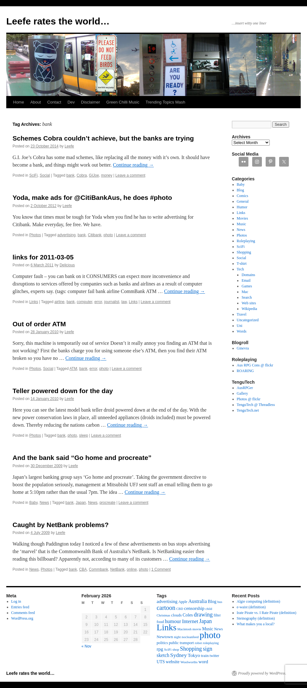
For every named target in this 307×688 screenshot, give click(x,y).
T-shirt (242, 263)
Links (33, 302)
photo (108, 235)
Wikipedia (249, 309)
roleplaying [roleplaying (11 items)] (211, 643)
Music (241, 224)
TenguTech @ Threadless (256, 405)
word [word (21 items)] (203, 661)
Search (247, 297)
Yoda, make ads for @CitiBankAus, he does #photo (92, 197)
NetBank (117, 569)
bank (70, 175)
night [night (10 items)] (177, 637)
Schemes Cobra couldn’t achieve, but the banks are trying (103, 138)
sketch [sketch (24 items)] (163, 655)
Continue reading (133, 165)
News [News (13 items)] (218, 629)
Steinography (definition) (256, 618)
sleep (83, 435)
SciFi (33, 175)
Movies (242, 218)
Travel (242, 314)
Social (45, 175)
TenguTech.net (248, 410)
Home (18, 102)
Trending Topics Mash (165, 102)
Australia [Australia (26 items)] (197, 601)
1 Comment (161, 569)
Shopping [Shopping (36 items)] (191, 649)
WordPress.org (22, 618)
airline (60, 302)
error (98, 302)
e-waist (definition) (251, 607)
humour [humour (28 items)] (173, 621)
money (106, 175)
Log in (16, 601)
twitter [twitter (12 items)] (214, 656)
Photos (35, 235)
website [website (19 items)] (173, 661)
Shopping (244, 252)
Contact (54, 102)
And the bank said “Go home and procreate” (82, 457)
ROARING (245, 371)
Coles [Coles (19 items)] (188, 614)
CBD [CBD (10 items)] (179, 609)
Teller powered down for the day (63, 390)
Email (246, 280)
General (243, 201)
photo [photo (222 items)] (210, 635)
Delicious (67, 265)
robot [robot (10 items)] (198, 643)
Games (247, 286)
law (124, 302)
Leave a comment (130, 175)
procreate (108, 502)
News (44, 502)
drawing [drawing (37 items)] (203, 614)
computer (84, 302)
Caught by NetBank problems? (61, 524)
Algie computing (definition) (258, 601)
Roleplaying (246, 241)
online (132, 569)
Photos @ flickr (249, 399)
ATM (73, 368)
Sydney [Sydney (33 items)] (178, 655)
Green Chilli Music (122, 102)
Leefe (69, 146)
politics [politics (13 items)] (162, 643)
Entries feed (20, 607)
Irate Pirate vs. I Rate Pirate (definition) (266, 613)
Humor (242, 207)
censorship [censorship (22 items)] (194, 608)
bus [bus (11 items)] (219, 602)
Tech (240, 269)
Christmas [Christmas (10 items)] (163, 615)
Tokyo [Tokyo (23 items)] (194, 655)
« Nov (86, 646)
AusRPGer (245, 388)
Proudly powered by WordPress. (262, 673)
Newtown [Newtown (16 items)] (165, 636)
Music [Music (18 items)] (207, 628)
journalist (111, 302)
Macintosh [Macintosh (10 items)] (184, 629)
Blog (240, 190)
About (35, 102)
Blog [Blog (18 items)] (212, 601)
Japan (81, 502)
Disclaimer (90, 102)
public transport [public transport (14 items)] (181, 643)
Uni (239, 325)
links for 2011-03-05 (43, 257)
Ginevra (243, 348)
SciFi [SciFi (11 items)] (168, 649)
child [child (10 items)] (209, 609)
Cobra (81, 175)
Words (242, 331)
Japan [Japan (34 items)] (205, 621)
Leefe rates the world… (58, 21)
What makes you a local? (256, 624)
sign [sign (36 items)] (207, 649)
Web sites (249, 303)
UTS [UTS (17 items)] (161, 661)
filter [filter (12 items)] (217, 615)
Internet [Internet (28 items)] (190, 621)
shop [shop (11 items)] (175, 649)
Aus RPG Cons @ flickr (255, 365)
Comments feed (23, 613)
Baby (33, 502)
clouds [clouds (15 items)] (176, 615)
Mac (245, 292)
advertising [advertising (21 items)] (167, 601)
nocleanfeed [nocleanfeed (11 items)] (190, 637)
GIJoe (94, 175)
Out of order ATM (39, 324)
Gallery (242, 393)
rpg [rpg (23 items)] (160, 649)
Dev (71, 102)
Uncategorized (248, 320)
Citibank (94, 235)
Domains (248, 275)
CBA (83, 569)
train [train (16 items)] (205, 655)
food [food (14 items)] (160, 622)
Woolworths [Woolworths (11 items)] (189, 662)
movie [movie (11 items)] (196, 629)
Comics (242, 196)
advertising (66, 235)
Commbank (98, 569)
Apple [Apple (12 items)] (182, 602)
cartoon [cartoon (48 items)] (166, 607)
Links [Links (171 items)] (166, 627)
